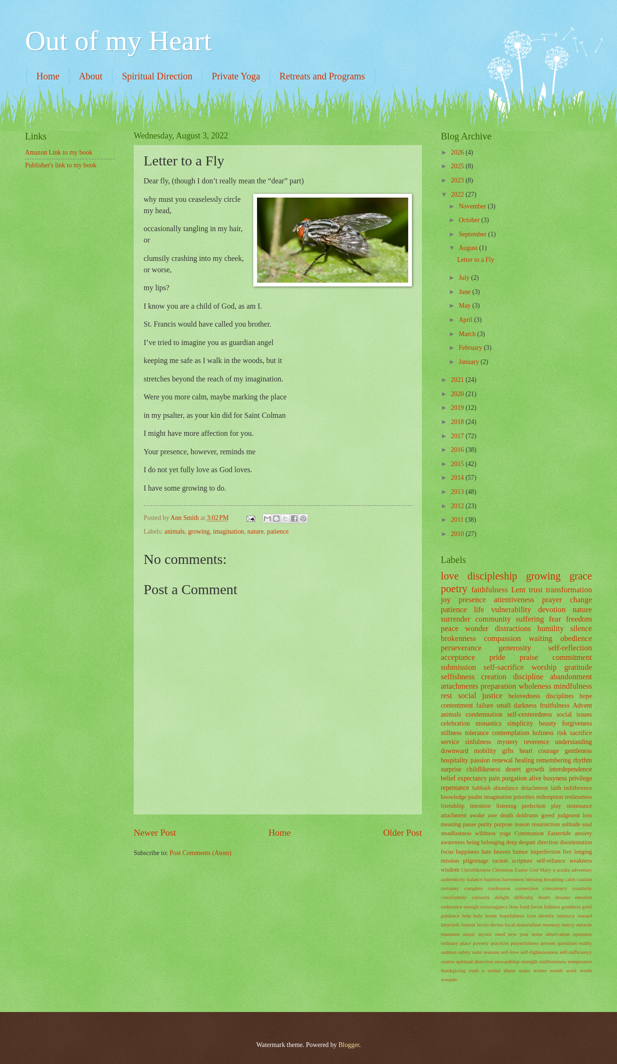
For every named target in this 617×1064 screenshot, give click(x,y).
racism (500, 860)
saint (477, 952)
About (91, 76)
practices (499, 943)
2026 (458, 152)
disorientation (576, 842)
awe (492, 815)
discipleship (492, 576)
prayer (552, 599)
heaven (502, 851)
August (469, 247)
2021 (458, 379)
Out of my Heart (118, 40)
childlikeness (483, 769)
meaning (451, 824)
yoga (505, 833)
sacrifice (581, 732)
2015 (458, 463)
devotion (552, 609)
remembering (553, 760)
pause (469, 824)
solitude (571, 824)
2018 (458, 421)
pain (494, 778)
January (469, 361)
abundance (505, 788)
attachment (453, 815)
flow (513, 906)
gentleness (578, 750)
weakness (580, 860)
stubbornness (552, 961)
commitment (572, 657)
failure (484, 705)
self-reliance (551, 860)
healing (524, 760)
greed (548, 815)
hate (486, 851)
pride (497, 657)
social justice (480, 695)
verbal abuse (501, 970)
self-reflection (570, 647)
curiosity (480, 897)
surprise (451, 769)
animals (174, 531)
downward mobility (468, 750)
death (506, 815)
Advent (582, 705)
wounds (449, 979)
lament (468, 924)
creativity (582, 888)
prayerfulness (525, 943)
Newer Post (155, 833)
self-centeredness (529, 714)
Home (48, 76)
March (468, 333)
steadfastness (456, 833)
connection (526, 888)
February (471, 347)
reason (522, 824)
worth (586, 970)
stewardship (507, 961)
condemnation (484, 714)
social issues (574, 714)
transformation (569, 589)
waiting (540, 638)
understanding (573, 741)
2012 (458, 506)
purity (485, 824)
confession (499, 888)
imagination (228, 531)
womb (556, 970)
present (548, 943)
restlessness (578, 797)
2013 (458, 491)
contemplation (510, 732)
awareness (453, 842)
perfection (534, 806)
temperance (580, 961)
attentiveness (514, 599)
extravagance (493, 906)
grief (587, 906)
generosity (514, 647)
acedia (563, 870)
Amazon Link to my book (59, 152)
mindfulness (573, 686)
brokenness (458, 638)
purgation (514, 778)
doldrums (527, 815)
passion (480, 760)
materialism (528, 924)
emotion (583, 897)
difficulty (523, 897)
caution (584, 879)
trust (535, 589)
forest (536, 906)
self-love (510, 952)
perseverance (461, 647)
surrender (455, 618)
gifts (508, 750)
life (479, 609)
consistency (555, 888)
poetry (454, 589)
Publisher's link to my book (60, 165)
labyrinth (450, 924)
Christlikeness (476, 870)
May (465, 305)
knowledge (453, 797)
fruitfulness (555, 705)
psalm (475, 797)
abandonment (571, 676)
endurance (451, 906)
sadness (449, 952)
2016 (458, 449)
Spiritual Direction (157, 76)
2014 (458, 477)
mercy (568, 924)
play (556, 806)
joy (446, 599)
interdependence (570, 769)
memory (551, 924)
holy (478, 915)
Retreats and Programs (322, 76)
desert (513, 769)
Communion (529, 833)
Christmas (503, 870)
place (465, 943)
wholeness (535, 686)
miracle (584, 924)
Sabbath (481, 788)
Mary (545, 870)
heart (526, 750)
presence (472, 599)
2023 (458, 180)
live (567, 851)
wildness (485, 833)
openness (582, 934)
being (473, 842)
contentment (457, 705)
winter (540, 970)
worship (544, 667)
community (493, 618)
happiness (467, 851)
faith (555, 788)
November (473, 206)
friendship (452, 806)
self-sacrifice (503, 667)
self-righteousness (539, 952)
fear (555, 618)
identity (546, 915)
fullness (552, 906)
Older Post (402, 833)
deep (511, 842)
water (525, 970)
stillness (451, 732)
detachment (534, 788)
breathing (554, 879)
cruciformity (454, 897)
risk (562, 732)
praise (529, 657)
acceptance (458, 657)
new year (518, 934)
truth (474, 970)
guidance (450, 915)
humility (550, 628)
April (466, 319)
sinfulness (478, 741)
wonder (476, 628)
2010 (458, 533)
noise (536, 934)
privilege (580, 778)
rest (446, 695)
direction (547, 842)
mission (450, 860)
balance (475, 879)
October (470, 220)
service (450, 741)
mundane (450, 934)
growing (199, 531)
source (447, 961)
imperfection (545, 851)
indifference (578, 788)
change (581, 599)
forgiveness (577, 723)
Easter (521, 870)
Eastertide (559, 833)
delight (502, 897)
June (465, 291)
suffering (530, 618)
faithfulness (489, 589)
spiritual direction (474, 961)
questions (567, 943)
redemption (549, 797)
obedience (576, 638)
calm (570, 879)
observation (558, 934)
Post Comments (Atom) (200, 852)
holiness (543, 732)
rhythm (582, 760)
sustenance (579, 806)
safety (464, 952)
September (473, 234)
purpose (503, 824)
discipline (528, 676)
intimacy (566, 915)
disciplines (560, 696)
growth (535, 769)
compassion (502, 638)
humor (520, 851)
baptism (492, 879)
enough (471, 906)
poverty (481, 943)
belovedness (524, 696)
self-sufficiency (576, 952)
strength (529, 961)
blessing (534, 879)
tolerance (477, 732)
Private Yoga (236, 76)
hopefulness (511, 915)
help (466, 915)
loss (587, 815)
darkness (525, 705)
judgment (568, 815)
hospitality (454, 760)
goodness (571, 906)
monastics (488, 723)
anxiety (583, 833)
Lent (518, 589)
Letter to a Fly (475, 259)
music (469, 934)
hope (585, 696)
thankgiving (453, 970)
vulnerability (511, 609)
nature (256, 531)
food (524, 906)
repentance (455, 787)
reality (585, 943)
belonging (493, 842)
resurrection (546, 824)
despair (527, 842)
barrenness (513, 879)
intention (480, 806)
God (533, 870)
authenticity (453, 879)
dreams (562, 897)
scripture (522, 860)
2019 (458, 407)
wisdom (450, 869)
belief (448, 778)
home (491, 915)
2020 (458, 394)
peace (450, 628)
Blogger (348, 1044)
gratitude (578, 667)
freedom (579, 618)
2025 (458, 166)
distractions (513, 628)
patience (278, 531)
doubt (544, 897)
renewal (502, 760)
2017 (458, 436)
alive (535, 778)
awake (477, 815)
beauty (548, 723)
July (465, 277)
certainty (450, 888)
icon (531, 915)
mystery (507, 741)
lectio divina (490, 924)
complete (473, 888)
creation (493, 676)
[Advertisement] (72, 233)
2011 (458, 519)
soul (587, 824)
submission (458, 667)
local (510, 924)
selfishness (458, 676)
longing (583, 851)
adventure (581, 870)
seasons (491, 952)
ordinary (449, 943)
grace (580, 576)
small (504, 705)
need (500, 934)
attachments (459, 686)
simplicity (520, 723)
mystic (485, 934)
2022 (458, 194)
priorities (524, 797)
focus (447, 851)
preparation (498, 686)
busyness (555, 778)
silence (581, 628)
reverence (536, 741)
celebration (455, 723)
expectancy (472, 778)
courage (548, 750)
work (571, 970)
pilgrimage (475, 860)
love (450, 576)
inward (584, 915)
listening (506, 806)
